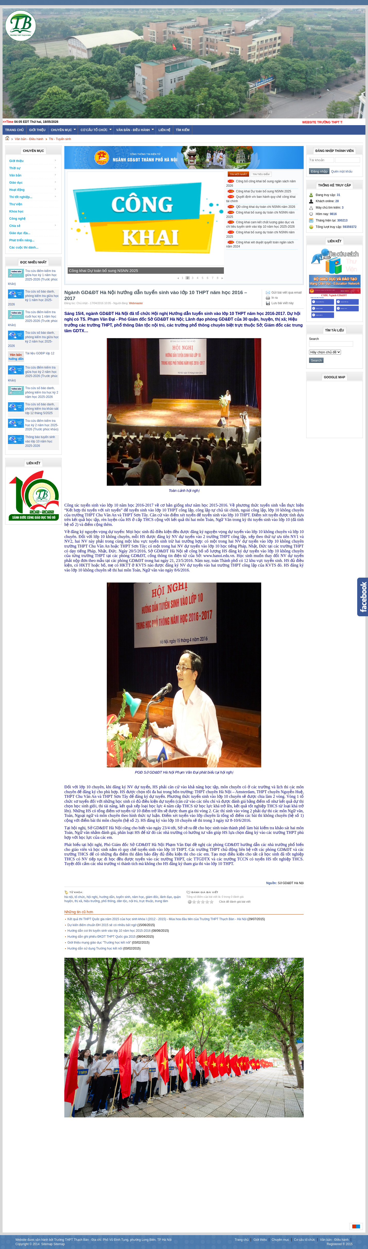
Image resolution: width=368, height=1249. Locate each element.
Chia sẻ (32, 226)
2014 (36, 1244)
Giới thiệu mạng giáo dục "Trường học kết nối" (99, 942)
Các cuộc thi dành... (23, 247)
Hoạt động (32, 190)
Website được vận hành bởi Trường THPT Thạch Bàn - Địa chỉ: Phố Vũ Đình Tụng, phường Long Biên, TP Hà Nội (93, 1240)
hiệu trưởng (92, 901)
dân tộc (122, 901)
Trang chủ (242, 1240)
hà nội (68, 897)
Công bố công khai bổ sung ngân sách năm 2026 (261, 183)
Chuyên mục (63, 130)
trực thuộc (146, 901)
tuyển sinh (123, 897)
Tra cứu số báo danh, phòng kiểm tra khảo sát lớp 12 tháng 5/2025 (41, 409)
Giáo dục (32, 182)
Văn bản (32, 175)
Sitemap (46, 1244)
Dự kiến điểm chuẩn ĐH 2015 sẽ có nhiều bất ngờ (101, 925)
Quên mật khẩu (340, 171)
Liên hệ (164, 130)
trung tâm (161, 901)
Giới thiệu (37, 130)
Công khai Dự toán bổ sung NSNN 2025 (103, 270)
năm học (138, 897)
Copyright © (24, 1244)
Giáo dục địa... (19, 233)
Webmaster (136, 303)
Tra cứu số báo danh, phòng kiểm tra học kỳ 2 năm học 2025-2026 (41, 392)
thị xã (78, 901)
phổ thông (108, 901)
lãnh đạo (166, 897)
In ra (274, 298)
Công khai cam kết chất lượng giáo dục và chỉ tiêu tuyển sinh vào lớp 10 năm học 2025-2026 (260, 224)
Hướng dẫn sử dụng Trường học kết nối (94, 948)
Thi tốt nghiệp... (32, 197)
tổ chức (80, 897)
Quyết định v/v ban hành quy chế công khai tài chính (260, 199)
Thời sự (32, 168)
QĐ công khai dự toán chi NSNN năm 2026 (265, 207)
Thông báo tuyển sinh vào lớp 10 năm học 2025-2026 (40, 441)
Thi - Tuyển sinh (60, 139)
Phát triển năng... (21, 240)
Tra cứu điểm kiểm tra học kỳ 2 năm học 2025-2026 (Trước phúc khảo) (41, 425)
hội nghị (92, 897)
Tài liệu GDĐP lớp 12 (39, 353)
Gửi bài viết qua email (286, 292)
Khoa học (16, 211)
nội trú (133, 901)
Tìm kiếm (182, 130)
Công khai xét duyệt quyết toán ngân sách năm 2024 (260, 245)
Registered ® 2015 (340, 1244)
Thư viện (15, 204)
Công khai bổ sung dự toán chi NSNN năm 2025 (260, 215)
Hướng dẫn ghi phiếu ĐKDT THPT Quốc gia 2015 (101, 936)
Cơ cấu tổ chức (96, 130)
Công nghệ (17, 218)
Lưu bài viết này (282, 303)
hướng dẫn (107, 897)
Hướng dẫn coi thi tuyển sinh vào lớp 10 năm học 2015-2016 (109, 931)
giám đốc (152, 897)
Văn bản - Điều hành (135, 130)
